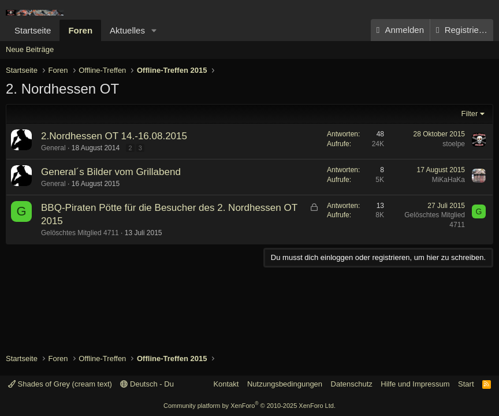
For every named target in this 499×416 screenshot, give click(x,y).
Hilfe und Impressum (415, 384)
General (53, 148)
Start (466, 384)
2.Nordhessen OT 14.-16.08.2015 (114, 136)
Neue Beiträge (30, 49)
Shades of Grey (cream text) (60, 384)
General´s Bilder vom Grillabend (111, 171)
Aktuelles (127, 30)
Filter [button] (469, 113)
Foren (80, 30)
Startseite (32, 30)
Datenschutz (352, 384)
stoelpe (453, 144)
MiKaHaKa (448, 180)
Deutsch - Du (146, 384)
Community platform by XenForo (249, 405)
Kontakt (226, 384)
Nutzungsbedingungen (284, 384)
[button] (154, 30)
